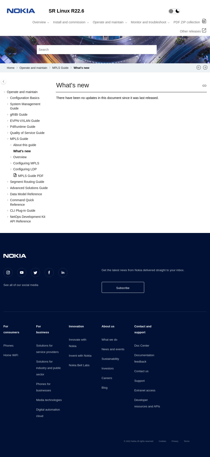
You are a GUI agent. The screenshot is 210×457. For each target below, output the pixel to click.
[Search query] (97, 49)
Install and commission (69, 22)
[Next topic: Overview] (205, 69)
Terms (187, 441)
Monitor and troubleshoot (148, 22)
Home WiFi (10, 355)
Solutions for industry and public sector (48, 368)
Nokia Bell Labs (79, 365)
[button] (5, 92)
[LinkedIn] (62, 272)
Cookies (162, 441)
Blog (104, 387)
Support (139, 380)
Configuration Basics (24, 98)
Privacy (175, 441)
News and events (112, 349)
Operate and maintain (108, 22)
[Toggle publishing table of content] (3, 81)
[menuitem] (39, 22)
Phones (8, 345)
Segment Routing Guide (27, 182)
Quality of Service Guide (27, 133)
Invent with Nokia (80, 355)
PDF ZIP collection (187, 22)
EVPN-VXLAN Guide (25, 121)
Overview (39, 22)
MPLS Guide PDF (30, 176)
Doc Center (141, 345)
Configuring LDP (25, 169)
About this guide (24, 145)
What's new (81, 67)
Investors (107, 368)
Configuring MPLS (26, 163)
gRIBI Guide (18, 114)
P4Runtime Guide (22, 126)
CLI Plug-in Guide (22, 210)
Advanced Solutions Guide (29, 188)
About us (107, 326)
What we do (109, 339)
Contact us (141, 371)
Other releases (190, 31)
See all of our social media (20, 285)
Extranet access (145, 390)
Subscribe (123, 288)
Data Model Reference (26, 194)
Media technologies (49, 400)
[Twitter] (35, 272)
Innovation (76, 326)
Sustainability (110, 359)
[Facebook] (49, 272)
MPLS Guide (60, 67)
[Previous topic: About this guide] (199, 69)
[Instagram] (8, 272)
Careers (106, 378)
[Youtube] (21, 272)
